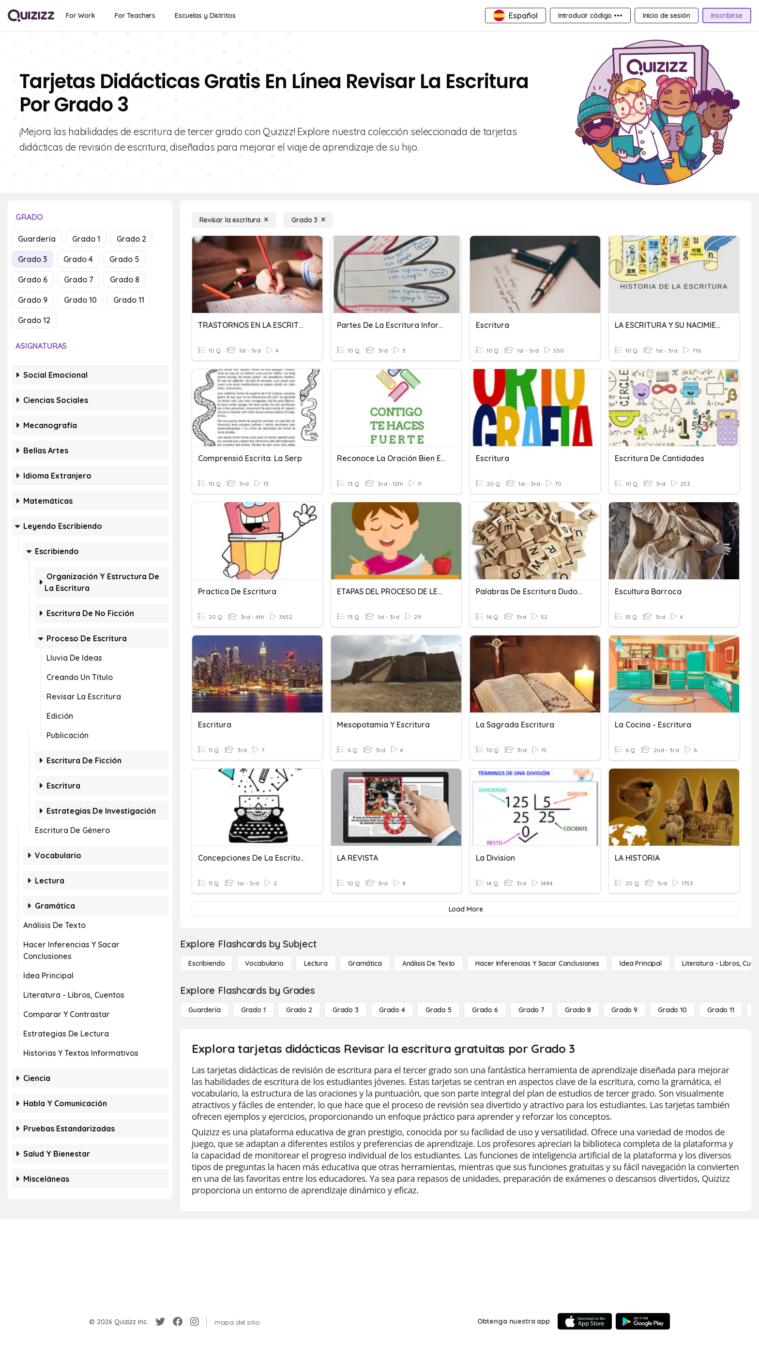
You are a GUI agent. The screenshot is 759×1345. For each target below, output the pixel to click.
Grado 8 (124, 279)
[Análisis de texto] (429, 963)
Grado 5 (124, 259)
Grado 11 (128, 300)
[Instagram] (194, 1322)
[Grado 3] (308, 220)
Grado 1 (86, 239)
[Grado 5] (438, 1010)
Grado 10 (80, 300)
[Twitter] (160, 1322)
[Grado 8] (578, 1010)
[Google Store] (643, 1321)
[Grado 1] (253, 1010)
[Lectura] (316, 963)
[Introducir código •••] (590, 15)
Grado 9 (32, 300)
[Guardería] (204, 1010)
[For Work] (80, 15)
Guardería (37, 239)
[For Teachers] (135, 15)
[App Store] (585, 1321)
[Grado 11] (721, 1010)
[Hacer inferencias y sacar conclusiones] (537, 963)
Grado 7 (78, 279)
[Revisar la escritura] (234, 220)
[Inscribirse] (726, 15)
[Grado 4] (392, 1010)
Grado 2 (131, 239)
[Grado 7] (531, 1010)
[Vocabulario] (264, 963)
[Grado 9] (624, 1010)
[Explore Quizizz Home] (31, 15)
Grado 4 (78, 259)
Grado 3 (32, 259)
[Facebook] (177, 1322)
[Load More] (466, 909)
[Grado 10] (672, 1010)
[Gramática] (365, 963)
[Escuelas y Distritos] (205, 15)
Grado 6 (32, 279)
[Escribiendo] (206, 963)
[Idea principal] (640, 963)
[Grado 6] (485, 1010)
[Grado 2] (299, 1010)
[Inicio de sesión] (666, 15)
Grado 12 (34, 320)
